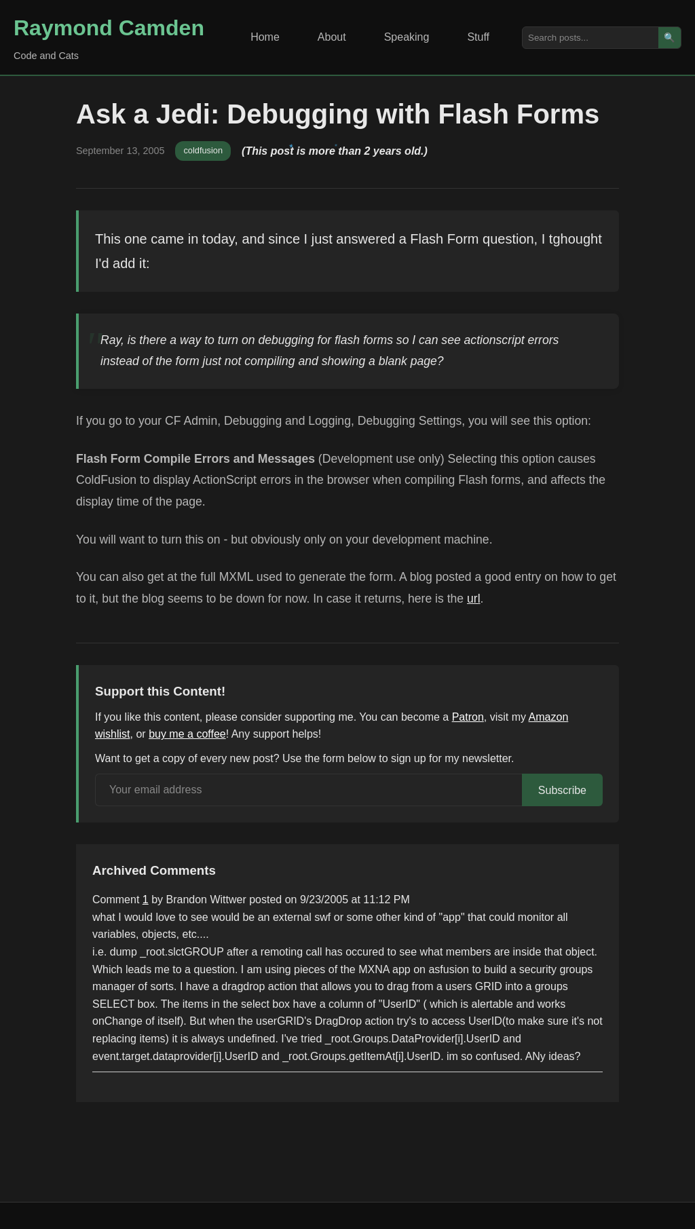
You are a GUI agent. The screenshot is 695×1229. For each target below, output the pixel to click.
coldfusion (203, 150)
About (332, 37)
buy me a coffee (187, 734)
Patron (468, 717)
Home (265, 37)
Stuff (478, 37)
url (474, 598)
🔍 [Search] (669, 38)
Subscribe (562, 790)
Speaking (407, 37)
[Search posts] (590, 37)
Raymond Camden (109, 28)
